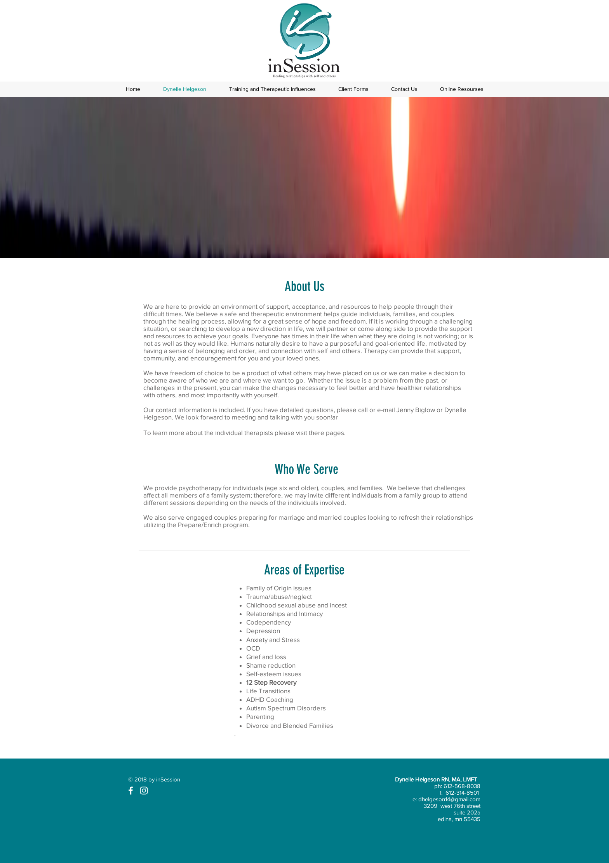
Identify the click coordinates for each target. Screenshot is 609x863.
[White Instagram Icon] (144, 790)
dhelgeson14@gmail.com (449, 799)
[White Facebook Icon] (130, 790)
